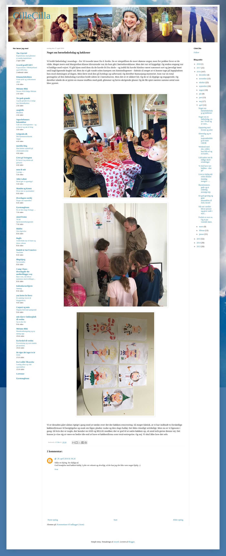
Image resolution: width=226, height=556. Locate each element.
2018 (199, 64)
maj (200, 101)
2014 (199, 243)
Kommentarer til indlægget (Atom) (70, 524)
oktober (202, 82)
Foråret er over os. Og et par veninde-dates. (206, 219)
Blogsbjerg (20, 259)
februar (202, 230)
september (203, 86)
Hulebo (19, 229)
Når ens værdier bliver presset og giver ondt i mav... (205, 210)
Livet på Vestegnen (24, 158)
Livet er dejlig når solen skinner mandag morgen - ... (205, 177)
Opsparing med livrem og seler (206, 128)
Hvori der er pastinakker (25, 191)
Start (115, 520)
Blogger (131, 542)
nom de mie (21, 169)
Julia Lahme (21, 179)
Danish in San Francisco (26, 250)
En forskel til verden (24, 341)
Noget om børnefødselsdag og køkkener (206, 110)
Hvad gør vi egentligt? (24, 181)
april (201, 105)
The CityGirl (21, 53)
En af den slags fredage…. (26, 210)
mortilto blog (21, 146)
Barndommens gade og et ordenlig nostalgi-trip (205, 188)
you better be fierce (24, 295)
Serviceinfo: (20, 262)
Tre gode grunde (23, 98)
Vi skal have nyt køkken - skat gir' (205, 168)
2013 (199, 246)
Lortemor (20, 374)
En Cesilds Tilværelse (25, 362)
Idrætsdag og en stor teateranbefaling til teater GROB (205, 138)
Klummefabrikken (24, 77)
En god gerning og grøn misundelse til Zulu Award (206, 199)
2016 (199, 72)
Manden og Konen (24, 188)
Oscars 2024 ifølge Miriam (26, 91)
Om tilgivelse (21, 231)
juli (200, 94)
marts (201, 226)
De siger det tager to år (25, 352)
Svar (56, 469)
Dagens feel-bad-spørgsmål (26, 310)
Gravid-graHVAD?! (24, 65)
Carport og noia (23, 307)
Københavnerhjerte (24, 286)
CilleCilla (32, 15)
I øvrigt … (20, 172)
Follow (196, 52)
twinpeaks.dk (21, 134)
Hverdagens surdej (24, 198)
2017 (199, 68)
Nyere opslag (53, 520)
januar (201, 234)
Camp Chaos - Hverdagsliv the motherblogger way (24, 271)
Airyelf (116, 542)
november (203, 78)
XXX (18, 355)
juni (201, 97)
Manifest (19, 112)
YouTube (19, 252)
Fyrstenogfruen (22, 207)
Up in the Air (21, 322)
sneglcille (20, 110)
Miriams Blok (22, 89)
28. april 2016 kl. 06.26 (66, 459)
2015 (199, 239)
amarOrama (21, 217)
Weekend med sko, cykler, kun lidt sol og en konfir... (205, 150)
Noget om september (24, 200)
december (203, 75)
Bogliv (19, 238)
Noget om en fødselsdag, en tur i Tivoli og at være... (205, 120)
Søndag (19, 288)
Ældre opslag (178, 520)
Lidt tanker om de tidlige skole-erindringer (205, 159)
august (202, 90)
